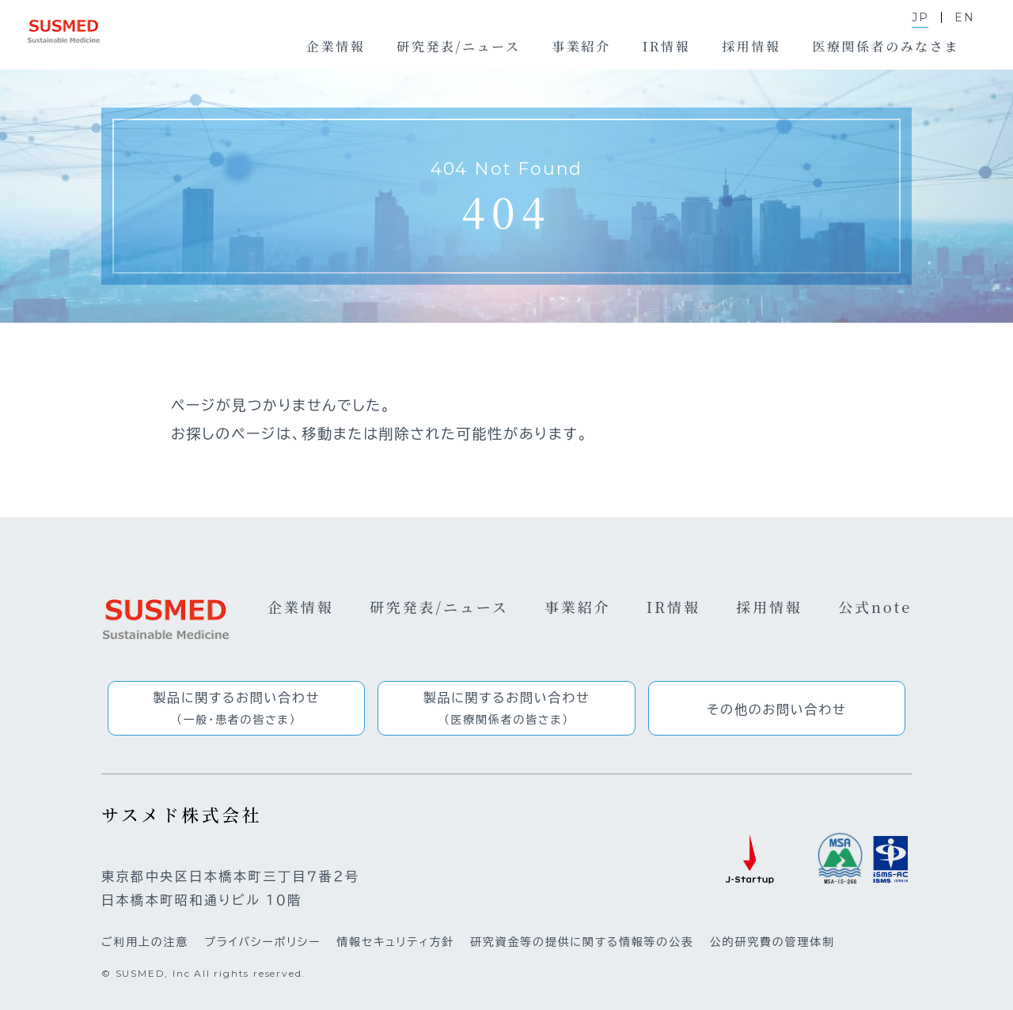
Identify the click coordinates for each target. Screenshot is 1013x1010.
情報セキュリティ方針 (395, 942)
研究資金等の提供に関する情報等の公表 (582, 942)
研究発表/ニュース (439, 606)
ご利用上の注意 (144, 942)
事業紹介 (577, 606)
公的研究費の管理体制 (772, 942)
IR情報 (673, 606)
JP (920, 17)
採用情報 (769, 606)
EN (964, 17)
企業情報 (300, 606)
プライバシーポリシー (262, 942)
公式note (875, 606)
